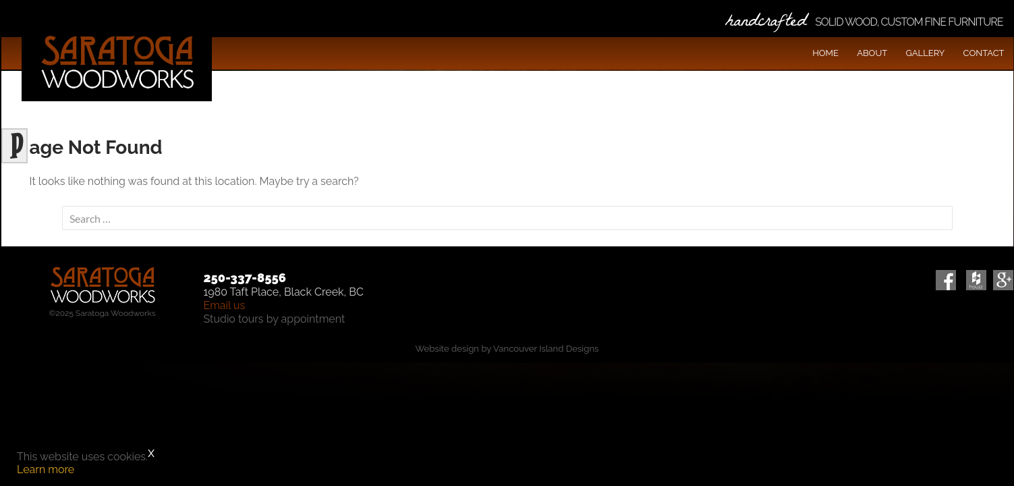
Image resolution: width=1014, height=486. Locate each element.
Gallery (925, 53)
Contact (984, 53)
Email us (225, 305)
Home (825, 53)
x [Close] (151, 452)
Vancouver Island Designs (545, 349)
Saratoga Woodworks (117, 60)
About (872, 53)
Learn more (45, 469)
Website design (447, 349)
